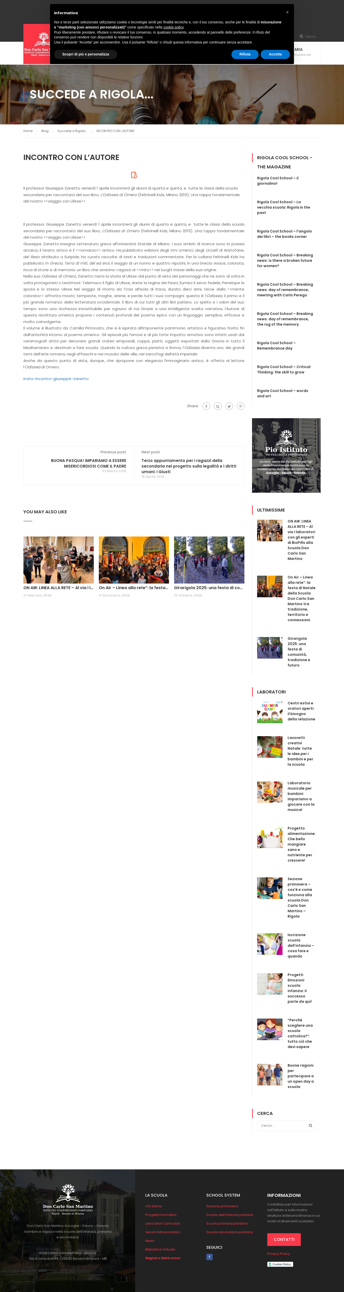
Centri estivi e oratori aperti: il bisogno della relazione (301, 711)
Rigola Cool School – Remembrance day (276, 345)
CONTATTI (284, 1239)
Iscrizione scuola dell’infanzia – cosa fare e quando (301, 945)
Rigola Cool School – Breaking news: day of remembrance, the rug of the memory (285, 319)
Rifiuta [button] (245, 54)
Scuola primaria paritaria (227, 1223)
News (149, 1240)
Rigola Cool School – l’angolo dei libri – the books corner (284, 234)
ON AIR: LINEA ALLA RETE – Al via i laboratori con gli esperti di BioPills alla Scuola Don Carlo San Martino (58, 588)
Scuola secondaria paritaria (229, 1232)
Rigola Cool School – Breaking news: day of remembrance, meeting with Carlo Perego (285, 290)
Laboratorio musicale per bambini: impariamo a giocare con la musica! (301, 796)
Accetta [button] (275, 54)
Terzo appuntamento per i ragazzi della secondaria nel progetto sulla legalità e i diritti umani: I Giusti (189, 466)
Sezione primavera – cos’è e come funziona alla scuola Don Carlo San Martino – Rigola (300, 897)
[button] (287, 12)
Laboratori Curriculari (162, 1223)
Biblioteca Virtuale (160, 1249)
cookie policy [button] (173, 27)
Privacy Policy (278, 1253)
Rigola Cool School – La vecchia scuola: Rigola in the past (283, 207)
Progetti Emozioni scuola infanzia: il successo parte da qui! (300, 988)
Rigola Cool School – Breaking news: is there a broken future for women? (285, 260)
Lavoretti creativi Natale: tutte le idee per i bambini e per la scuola (300, 751)
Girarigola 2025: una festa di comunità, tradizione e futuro (209, 588)
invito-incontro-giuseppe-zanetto (56, 378)
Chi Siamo (153, 1206)
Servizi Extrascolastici (162, 1232)
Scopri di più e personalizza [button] (85, 54)
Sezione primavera (222, 1206)
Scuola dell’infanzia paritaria (229, 1214)
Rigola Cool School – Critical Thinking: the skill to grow (283, 369)
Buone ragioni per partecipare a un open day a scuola (301, 1076)
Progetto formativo (161, 1214)
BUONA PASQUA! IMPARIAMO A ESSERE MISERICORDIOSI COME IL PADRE (88, 463)
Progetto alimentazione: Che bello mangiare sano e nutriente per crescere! (302, 844)
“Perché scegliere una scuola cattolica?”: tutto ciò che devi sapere (300, 1033)
